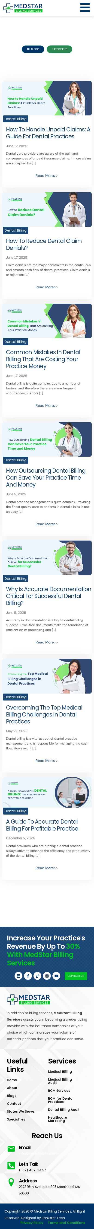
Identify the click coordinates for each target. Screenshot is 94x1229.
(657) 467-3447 (32, 1170)
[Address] (11, 1182)
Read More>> (47, 175)
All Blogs (33, 49)
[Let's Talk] (11, 1165)
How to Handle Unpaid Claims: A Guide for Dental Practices (48, 133)
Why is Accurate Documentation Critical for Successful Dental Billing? (48, 596)
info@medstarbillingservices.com (46, 1153)
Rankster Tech (53, 1218)
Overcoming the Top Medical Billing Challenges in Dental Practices (44, 714)
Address (28, 1181)
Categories (59, 49)
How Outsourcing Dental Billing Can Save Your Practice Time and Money (45, 477)
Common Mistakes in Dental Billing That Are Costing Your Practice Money (43, 359)
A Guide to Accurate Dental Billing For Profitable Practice (42, 825)
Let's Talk (28, 1164)
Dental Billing (16, 118)
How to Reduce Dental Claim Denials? (44, 244)
